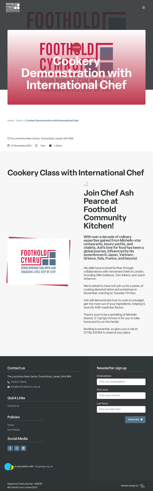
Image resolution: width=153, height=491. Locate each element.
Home (10, 121)
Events (20, 121)
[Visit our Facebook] (10, 448)
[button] (135, 419)
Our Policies (13, 430)
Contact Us (13, 406)
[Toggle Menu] (143, 7)
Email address (104, 376)
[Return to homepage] (12, 7)
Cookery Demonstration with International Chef (52, 121)
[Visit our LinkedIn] (23, 448)
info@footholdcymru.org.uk (23, 387)
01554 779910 (16, 382)
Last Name (102, 403)
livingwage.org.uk (44, 466)
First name (102, 390)
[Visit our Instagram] (16, 448)
